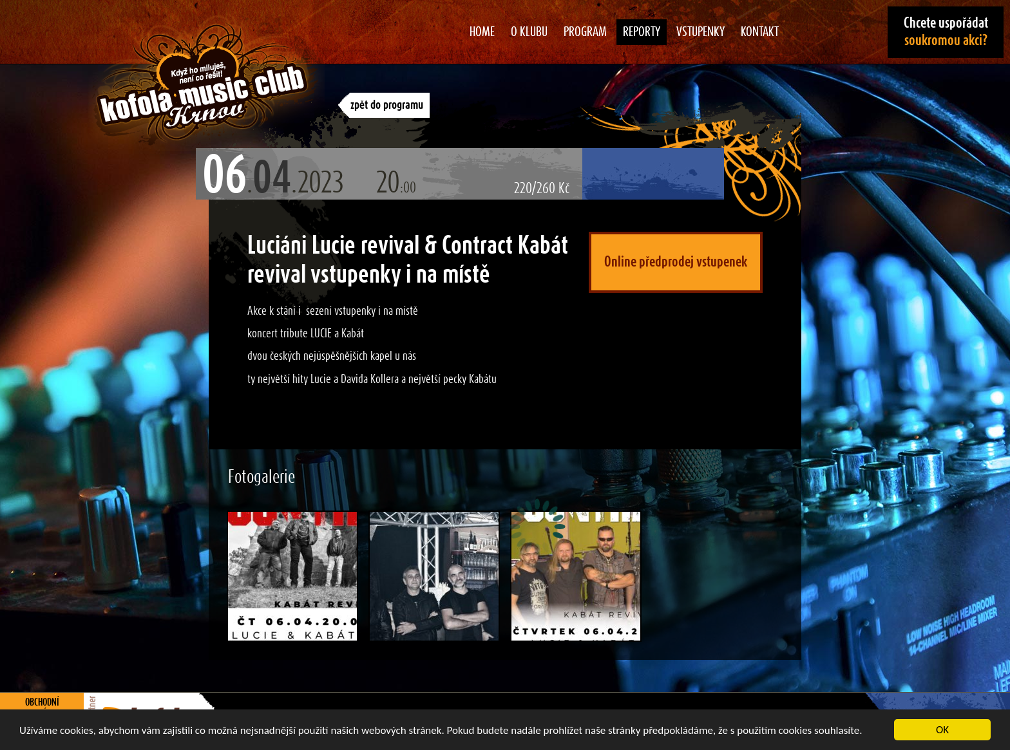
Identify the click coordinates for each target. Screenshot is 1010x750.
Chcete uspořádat (946, 32)
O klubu (529, 32)
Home (482, 32)
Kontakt (760, 32)
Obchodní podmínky (42, 708)
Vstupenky (700, 32)
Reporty (641, 32)
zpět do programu (386, 105)
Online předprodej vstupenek (675, 262)
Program (585, 32)
